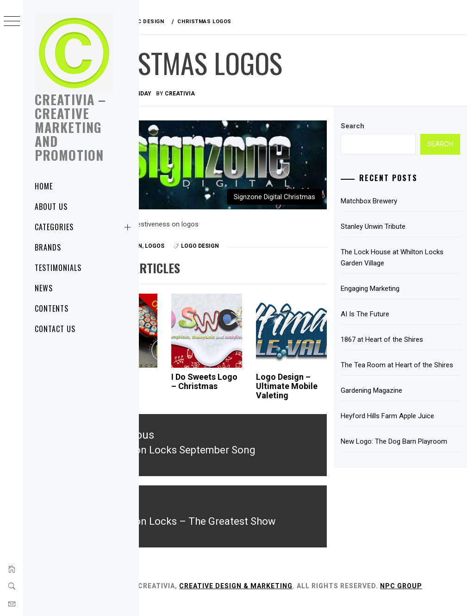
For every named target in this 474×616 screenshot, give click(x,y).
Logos (214, 231)
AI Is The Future (386, 314)
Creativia (239, 93)
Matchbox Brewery (390, 201)
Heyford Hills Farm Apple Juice (408, 427)
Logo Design (259, 231)
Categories (84, 227)
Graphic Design (177, 231)
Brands (48, 247)
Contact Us (55, 328)
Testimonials (58, 267)
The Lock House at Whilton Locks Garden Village (403, 257)
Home (44, 186)
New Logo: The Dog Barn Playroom (399, 458)
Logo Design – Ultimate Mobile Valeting (317, 376)
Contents (52, 308)
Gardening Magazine (392, 401)
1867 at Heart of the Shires (403, 339)
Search (373, 126)
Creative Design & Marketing (295, 586)
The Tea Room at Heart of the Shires (407, 370)
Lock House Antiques (168, 367)
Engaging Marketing (391, 288)
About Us (51, 206)
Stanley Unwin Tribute (394, 226)
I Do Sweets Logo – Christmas (240, 372)
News (44, 288)
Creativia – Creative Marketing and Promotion (70, 127)
